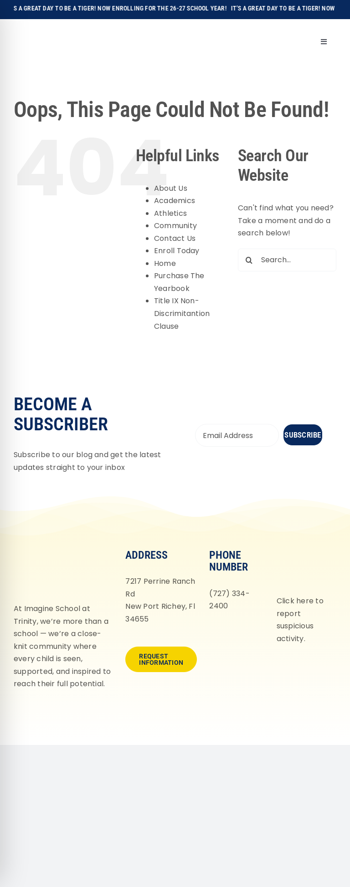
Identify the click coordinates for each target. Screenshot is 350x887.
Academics (174, 200)
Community (175, 225)
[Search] (249, 260)
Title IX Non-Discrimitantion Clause (182, 313)
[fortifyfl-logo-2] (304, 548)
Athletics (170, 213)
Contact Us (175, 238)
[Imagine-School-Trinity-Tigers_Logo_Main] (29, 29)
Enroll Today (177, 250)
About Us (170, 188)
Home (165, 263)
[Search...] (287, 260)
